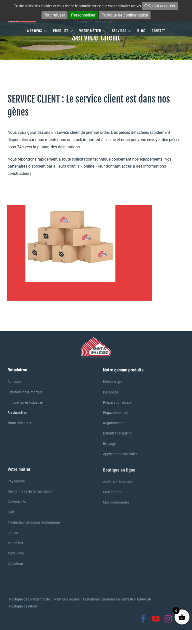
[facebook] (143, 618)
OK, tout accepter (160, 6)
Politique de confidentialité (125, 15)
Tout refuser (54, 15)
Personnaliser (83, 15)
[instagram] (168, 618)
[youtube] (156, 618)
